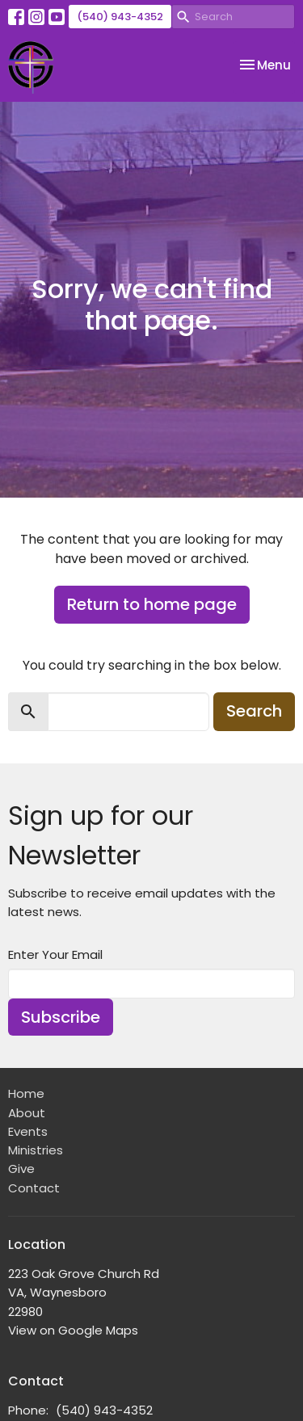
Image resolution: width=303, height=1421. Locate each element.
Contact (34, 1187)
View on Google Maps (73, 1330)
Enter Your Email (55, 954)
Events (28, 1131)
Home (26, 1093)
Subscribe (60, 1017)
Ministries (35, 1149)
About (26, 1112)
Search (254, 711)
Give (21, 1168)
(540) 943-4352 (120, 16)
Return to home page (152, 604)
